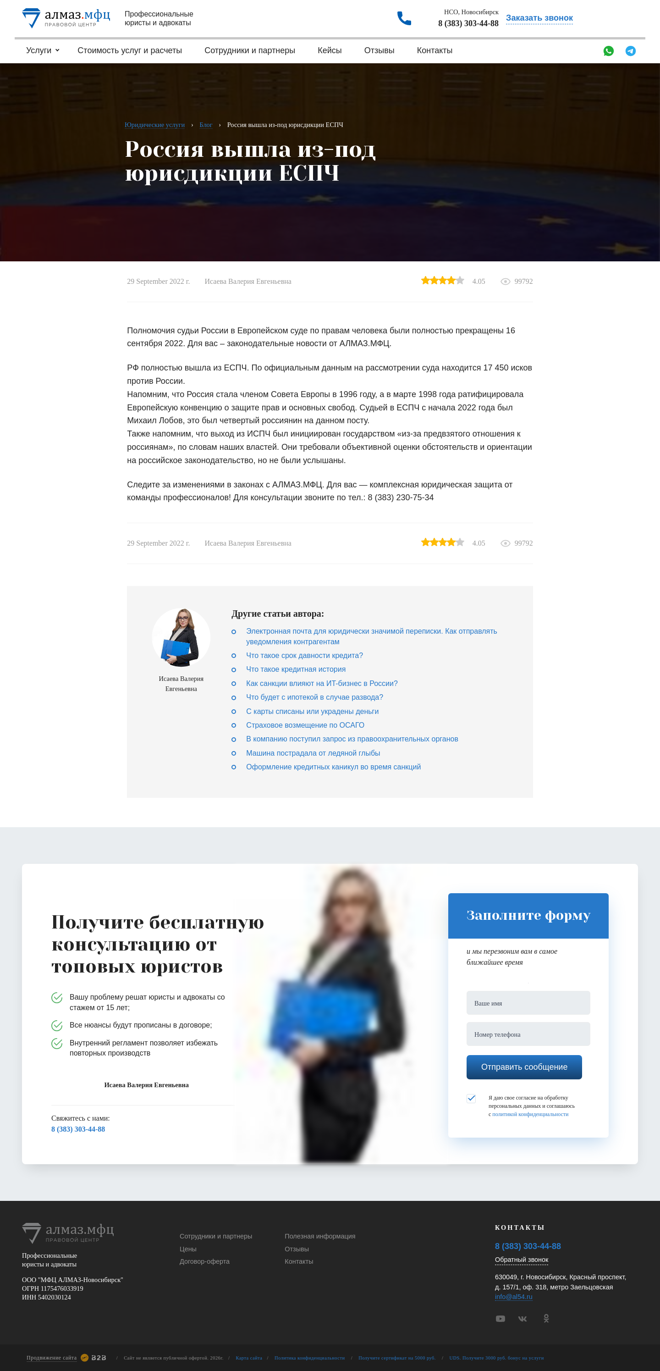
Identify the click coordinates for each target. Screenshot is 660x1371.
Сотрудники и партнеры (249, 50)
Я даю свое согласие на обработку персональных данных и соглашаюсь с (521, 1105)
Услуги (38, 50)
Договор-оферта (205, 1261)
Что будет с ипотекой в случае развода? (314, 697)
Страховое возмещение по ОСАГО (305, 725)
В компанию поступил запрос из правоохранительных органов (352, 739)
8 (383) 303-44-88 (468, 23)
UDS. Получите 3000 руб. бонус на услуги (497, 1357)
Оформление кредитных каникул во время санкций (333, 767)
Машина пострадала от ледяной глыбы (313, 753)
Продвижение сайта (52, 1357)
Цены (188, 1249)
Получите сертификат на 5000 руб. (397, 1357)
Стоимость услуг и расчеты (129, 50)
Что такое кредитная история (296, 669)
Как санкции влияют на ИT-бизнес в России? (321, 683)
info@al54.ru (514, 1296)
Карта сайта (249, 1357)
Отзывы (379, 50)
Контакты (435, 50)
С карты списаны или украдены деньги (312, 711)
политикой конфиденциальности (530, 1114)
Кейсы (330, 50)
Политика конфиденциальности (310, 1357)
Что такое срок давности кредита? (304, 655)
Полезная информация (320, 1236)
